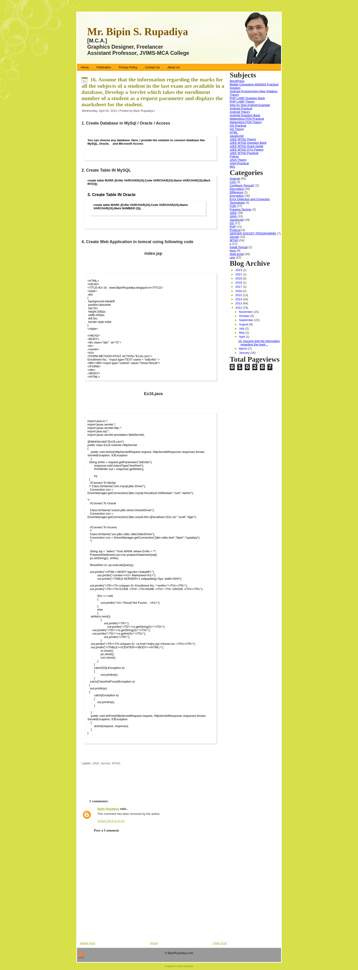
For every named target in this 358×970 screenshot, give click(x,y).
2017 (239, 286)
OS (232, 223)
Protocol (235, 230)
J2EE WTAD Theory (243, 139)
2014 (239, 299)
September (246, 320)
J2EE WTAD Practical (244, 153)
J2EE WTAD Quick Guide (246, 146)
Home (154, 943)
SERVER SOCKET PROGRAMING (253, 233)
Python (234, 156)
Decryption (237, 189)
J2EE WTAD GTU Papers (246, 149)
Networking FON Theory (246, 122)
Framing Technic (240, 209)
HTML (234, 132)
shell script (237, 254)
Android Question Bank (245, 115)
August (244, 324)
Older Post (220, 943)
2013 (239, 303)
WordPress (237, 81)
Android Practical (241, 108)
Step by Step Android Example (250, 105)
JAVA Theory (238, 160)
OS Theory (237, 129)
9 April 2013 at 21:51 (111, 821)
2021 (239, 274)
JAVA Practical (239, 163)
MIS (232, 166)
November (246, 312)
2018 (239, 282)
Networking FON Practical (247, 118)
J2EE (95, 763)
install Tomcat (239, 247)
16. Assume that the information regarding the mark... (259, 342)
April (242, 336)
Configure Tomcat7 (242, 185)
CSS (233, 182)
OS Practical (238, 125)
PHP (233, 226)
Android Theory (240, 112)
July (242, 328)
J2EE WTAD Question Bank (248, 142)
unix (232, 257)
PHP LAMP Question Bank (247, 98)
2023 (239, 270)
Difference (236, 192)
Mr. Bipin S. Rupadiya (137, 31)
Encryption (237, 195)
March (243, 348)
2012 (239, 307)
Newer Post (87, 943)
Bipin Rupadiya (108, 809)
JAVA (233, 216)
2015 (239, 295)
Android (235, 178)
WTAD (116, 763)
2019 (239, 278)
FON (233, 206)
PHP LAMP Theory (242, 101)
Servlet (105, 763)
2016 (239, 291)
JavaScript (237, 136)
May (242, 332)
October (244, 316)
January (244, 352)
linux (233, 250)
